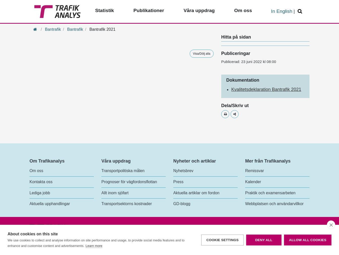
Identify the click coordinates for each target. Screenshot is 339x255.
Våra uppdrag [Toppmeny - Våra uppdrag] (199, 10)
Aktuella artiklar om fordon (196, 193)
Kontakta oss (41, 182)
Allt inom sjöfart (115, 193)
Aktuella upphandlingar (50, 204)
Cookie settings (222, 240)
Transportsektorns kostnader (126, 204)
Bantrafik (53, 29)
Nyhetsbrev (183, 171)
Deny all (263, 240)
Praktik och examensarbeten (270, 193)
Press (178, 182)
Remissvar (254, 171)
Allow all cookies (307, 240)
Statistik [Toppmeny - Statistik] (104, 10)
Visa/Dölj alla (201, 53)
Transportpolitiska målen (123, 171)
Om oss (36, 171)
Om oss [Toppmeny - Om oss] (243, 10)
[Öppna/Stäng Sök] (300, 11)
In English (281, 11)
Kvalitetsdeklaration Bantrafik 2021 (266, 89)
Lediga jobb (40, 193)
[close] (331, 224)
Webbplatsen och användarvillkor (274, 204)
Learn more (94, 246)
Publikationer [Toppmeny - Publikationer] (148, 10)
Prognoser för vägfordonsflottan (129, 182)
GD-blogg (181, 204)
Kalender (253, 182)
